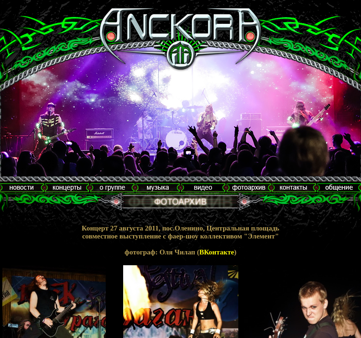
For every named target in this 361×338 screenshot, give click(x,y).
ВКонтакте (216, 252)
